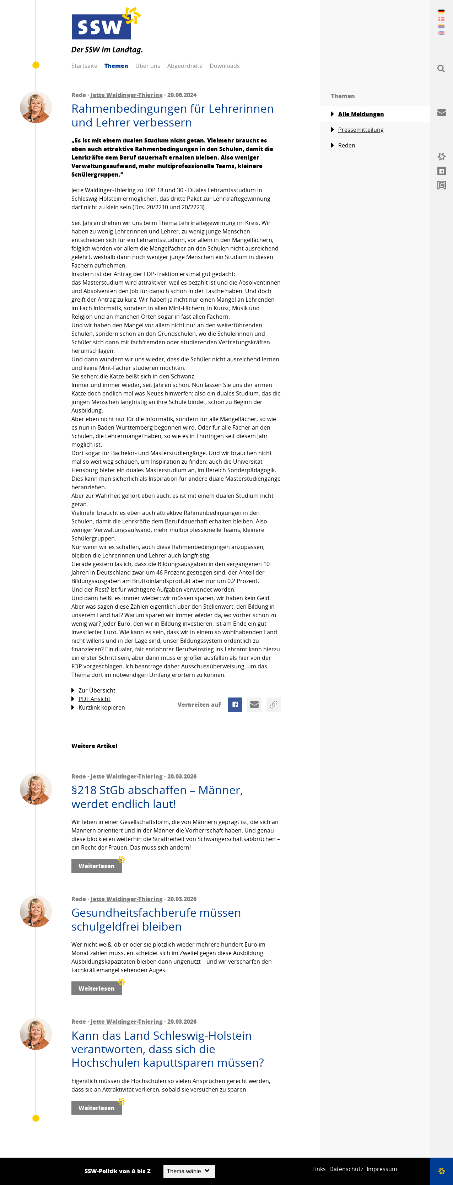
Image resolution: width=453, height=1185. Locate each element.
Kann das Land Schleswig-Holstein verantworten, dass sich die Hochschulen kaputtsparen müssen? (167, 1049)
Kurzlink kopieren (98, 708)
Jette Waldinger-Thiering (127, 94)
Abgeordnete (185, 66)
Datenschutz (346, 1169)
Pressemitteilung (357, 130)
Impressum (382, 1169)
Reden (343, 145)
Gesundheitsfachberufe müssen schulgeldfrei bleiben (156, 919)
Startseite (84, 66)
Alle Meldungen (357, 114)
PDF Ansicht (90, 699)
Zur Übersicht (93, 690)
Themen (116, 65)
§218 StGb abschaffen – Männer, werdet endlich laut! (157, 796)
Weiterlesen (100, 864)
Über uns (147, 66)
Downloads (225, 66)
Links (319, 1169)
